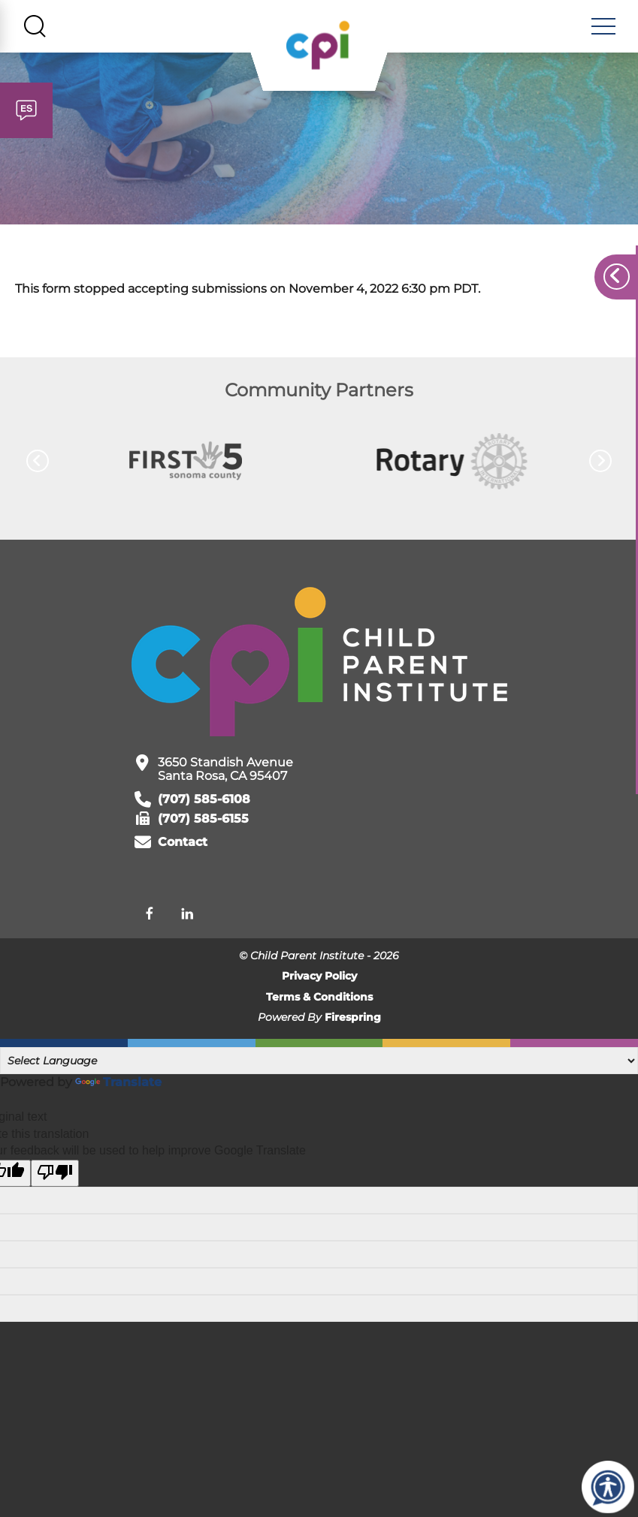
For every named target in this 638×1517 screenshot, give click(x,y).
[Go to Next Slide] (600, 462)
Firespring (353, 1018)
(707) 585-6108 (204, 800)
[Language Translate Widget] (319, 1061)
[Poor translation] (55, 1173)
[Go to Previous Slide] (37, 462)
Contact (182, 843)
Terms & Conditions (319, 997)
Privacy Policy (319, 977)
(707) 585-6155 (203, 820)
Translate (118, 1083)
